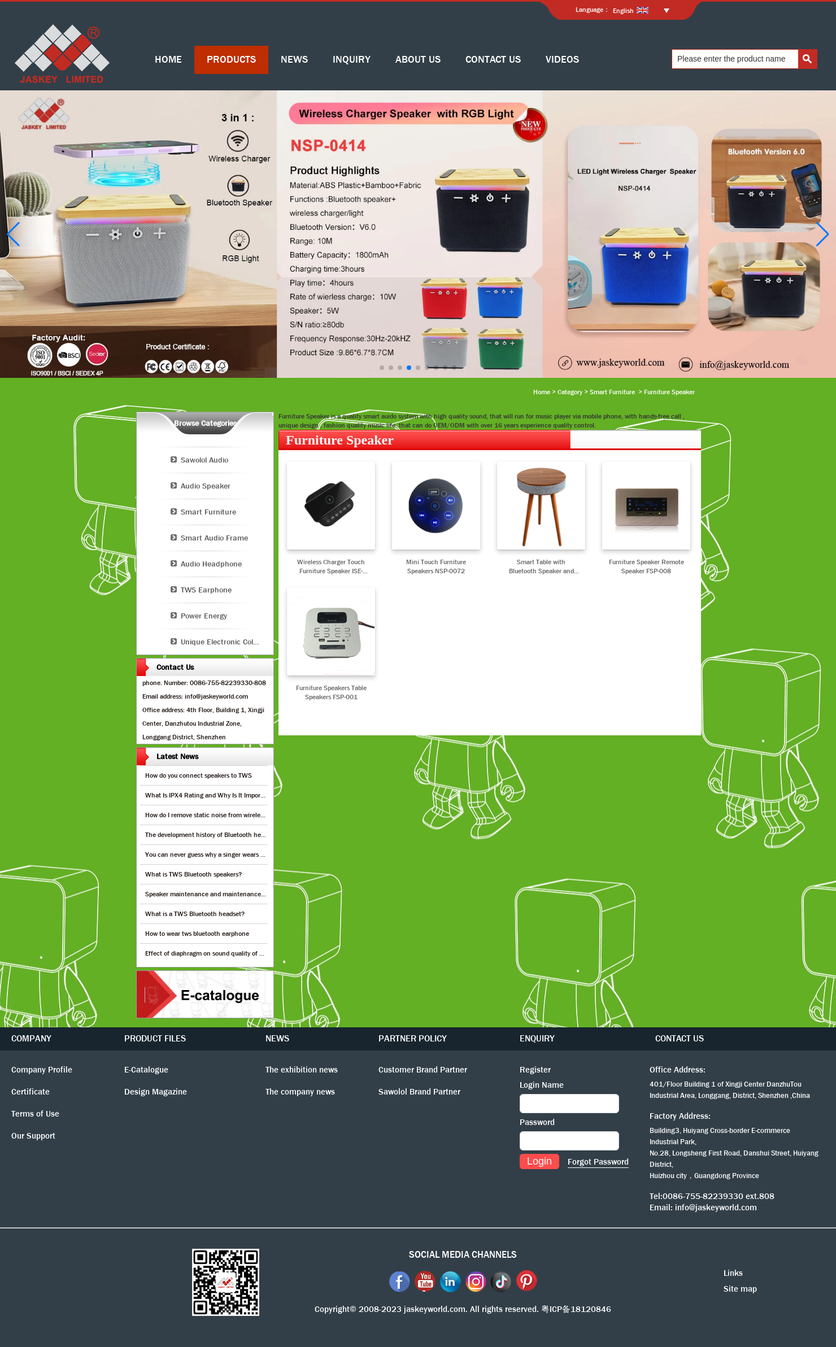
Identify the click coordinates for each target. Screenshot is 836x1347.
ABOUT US (418, 59)
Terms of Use (35, 1113)
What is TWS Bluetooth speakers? (193, 874)
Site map (740, 1288)
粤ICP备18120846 (576, 1309)
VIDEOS (562, 59)
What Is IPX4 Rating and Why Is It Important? (210, 795)
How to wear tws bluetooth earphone (197, 933)
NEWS (294, 59)
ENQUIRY (537, 1038)
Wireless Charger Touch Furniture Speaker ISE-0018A (331, 566)
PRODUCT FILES (155, 1038)
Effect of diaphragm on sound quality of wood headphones (228, 953)
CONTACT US (493, 59)
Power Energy (204, 616)
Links (733, 1273)
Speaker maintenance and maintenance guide (211, 894)
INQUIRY (352, 59)
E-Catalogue (146, 1069)
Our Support (33, 1135)
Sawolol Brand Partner (419, 1091)
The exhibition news (301, 1069)
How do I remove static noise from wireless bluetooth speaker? (233, 814)
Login (539, 1161)
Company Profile (41, 1069)
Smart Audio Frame (214, 538)
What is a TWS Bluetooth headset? (195, 913)
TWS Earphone (206, 590)
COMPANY (31, 1038)
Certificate (30, 1091)
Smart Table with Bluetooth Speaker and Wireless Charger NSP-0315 (541, 566)
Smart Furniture (612, 391)
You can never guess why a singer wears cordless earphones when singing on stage (263, 854)
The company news (300, 1091)
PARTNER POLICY (412, 1038)
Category (570, 391)
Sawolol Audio (204, 460)
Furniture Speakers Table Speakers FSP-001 (331, 692)
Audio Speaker (205, 486)
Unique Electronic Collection (227, 642)
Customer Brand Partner (422, 1069)
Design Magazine (155, 1091)
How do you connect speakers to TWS (198, 775)
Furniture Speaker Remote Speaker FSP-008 (646, 566)
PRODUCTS (231, 59)
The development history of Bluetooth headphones (217, 834)
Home (541, 391)
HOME (168, 59)
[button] (382, 367)
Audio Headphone (211, 564)
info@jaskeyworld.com (716, 1207)
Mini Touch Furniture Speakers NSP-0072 (436, 566)
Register (535, 1069)
